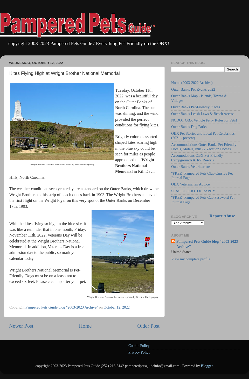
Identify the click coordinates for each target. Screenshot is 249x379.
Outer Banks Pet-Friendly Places (195, 107)
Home (85, 326)
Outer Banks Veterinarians (191, 167)
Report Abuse (222, 215)
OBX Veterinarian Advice (190, 184)
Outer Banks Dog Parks (188, 127)
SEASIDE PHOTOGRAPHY (193, 191)
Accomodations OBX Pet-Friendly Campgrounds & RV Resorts (197, 157)
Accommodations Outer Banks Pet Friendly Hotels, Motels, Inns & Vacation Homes (204, 146)
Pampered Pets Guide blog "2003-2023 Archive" (207, 244)
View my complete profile (190, 259)
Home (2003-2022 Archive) (192, 83)
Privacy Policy (139, 352)
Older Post (148, 326)
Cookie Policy (139, 346)
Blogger (207, 366)
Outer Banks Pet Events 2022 (193, 89)
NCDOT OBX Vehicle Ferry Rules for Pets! (204, 120)
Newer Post (21, 326)
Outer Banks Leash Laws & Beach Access (202, 114)
